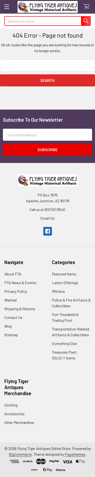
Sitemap (11, 334)
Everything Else (64, 343)
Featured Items (64, 274)
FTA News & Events (20, 282)
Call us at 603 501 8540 (47, 209)
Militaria (58, 291)
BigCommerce (20, 454)
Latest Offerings (65, 282)
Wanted (10, 300)
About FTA (12, 274)
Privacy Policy (15, 291)
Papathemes (75, 454)
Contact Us (13, 317)
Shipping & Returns (19, 308)
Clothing (11, 405)
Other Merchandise (19, 422)
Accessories (14, 413)
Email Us (47, 218)
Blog (8, 326)
